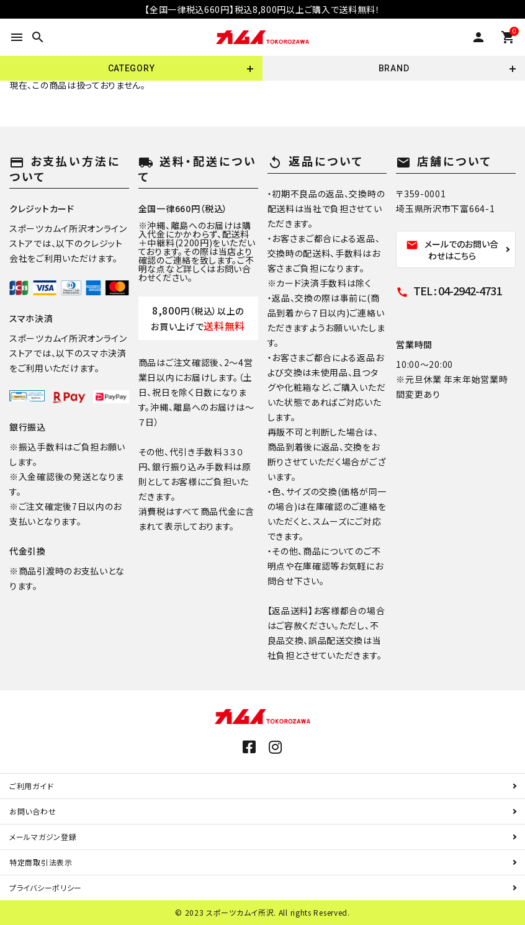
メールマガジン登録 (42, 836)
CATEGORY (131, 68)
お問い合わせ (32, 811)
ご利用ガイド (31, 785)
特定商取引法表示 (41, 862)
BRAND (394, 68)
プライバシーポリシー (45, 887)
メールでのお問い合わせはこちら (452, 250)
